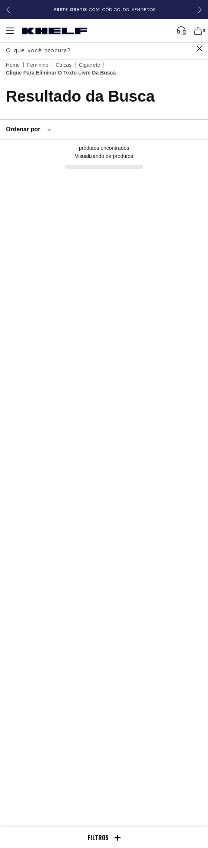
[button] (198, 10)
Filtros (104, 837)
